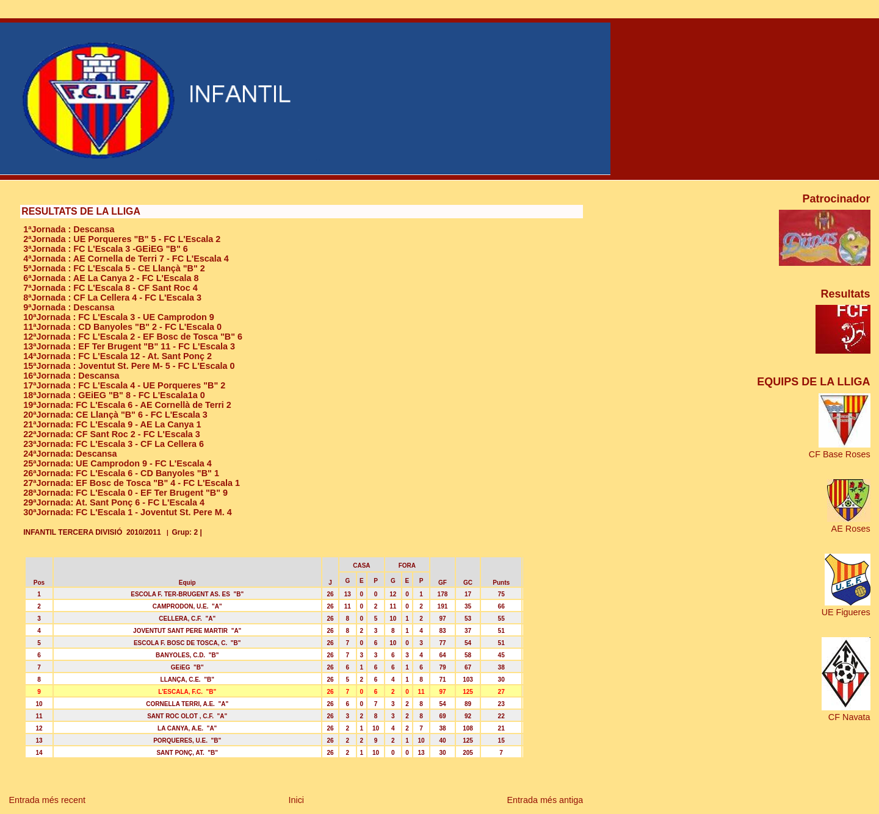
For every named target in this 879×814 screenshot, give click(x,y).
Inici (296, 800)
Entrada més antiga (545, 800)
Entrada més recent (47, 800)
